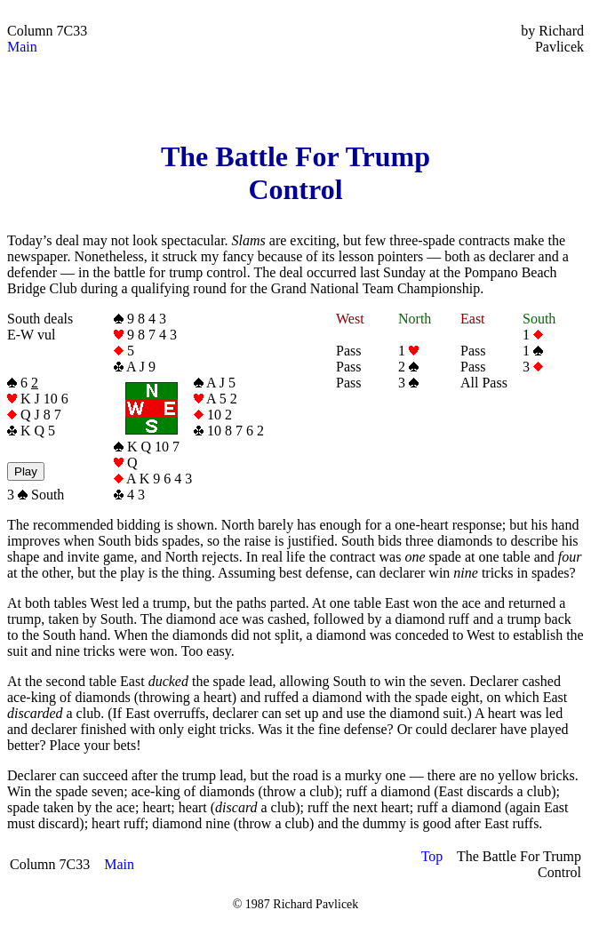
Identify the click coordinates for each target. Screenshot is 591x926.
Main (22, 46)
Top (432, 856)
